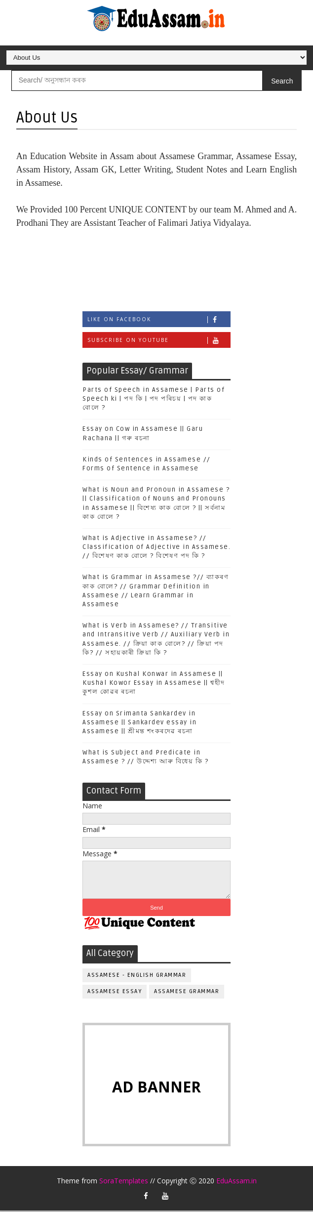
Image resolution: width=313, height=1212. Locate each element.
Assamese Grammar (186, 992)
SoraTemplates (123, 1182)
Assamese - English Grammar (136, 976)
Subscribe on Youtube (158, 341)
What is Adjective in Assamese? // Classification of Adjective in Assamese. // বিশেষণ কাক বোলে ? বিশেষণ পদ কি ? (156, 548)
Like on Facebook (158, 320)
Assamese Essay (114, 992)
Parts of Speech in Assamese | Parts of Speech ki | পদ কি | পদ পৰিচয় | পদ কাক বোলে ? (153, 400)
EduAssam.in (236, 1182)
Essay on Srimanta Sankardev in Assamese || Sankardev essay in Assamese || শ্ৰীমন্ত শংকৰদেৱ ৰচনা (139, 723)
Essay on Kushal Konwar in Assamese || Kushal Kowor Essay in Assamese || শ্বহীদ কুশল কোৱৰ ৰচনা (153, 684)
